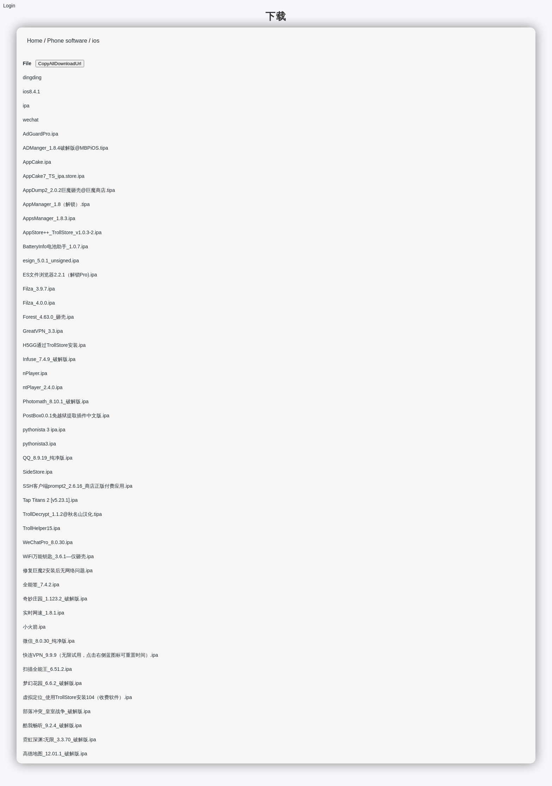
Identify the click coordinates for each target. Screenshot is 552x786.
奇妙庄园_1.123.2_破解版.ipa (55, 598)
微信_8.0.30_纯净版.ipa (49, 641)
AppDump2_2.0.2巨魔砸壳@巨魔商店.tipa (69, 190)
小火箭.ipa (34, 627)
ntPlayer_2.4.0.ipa (43, 387)
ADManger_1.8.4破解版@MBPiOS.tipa (65, 148)
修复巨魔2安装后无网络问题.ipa (58, 570)
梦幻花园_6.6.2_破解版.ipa (52, 683)
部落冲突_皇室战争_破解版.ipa (56, 711)
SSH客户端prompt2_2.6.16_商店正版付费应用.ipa (77, 486)
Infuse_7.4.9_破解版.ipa (49, 359)
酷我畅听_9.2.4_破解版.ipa (52, 725)
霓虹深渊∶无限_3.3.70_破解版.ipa (59, 739)
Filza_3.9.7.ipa (39, 289)
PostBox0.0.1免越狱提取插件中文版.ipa (66, 415)
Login (9, 5)
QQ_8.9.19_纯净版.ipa (48, 458)
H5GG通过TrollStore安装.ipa (54, 345)
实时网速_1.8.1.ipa (43, 613)
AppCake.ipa (37, 162)
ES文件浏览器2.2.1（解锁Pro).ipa (60, 274)
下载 (276, 16)
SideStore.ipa (37, 472)
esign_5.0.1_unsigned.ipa (51, 260)
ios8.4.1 (31, 91)
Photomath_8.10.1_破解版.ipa (56, 401)
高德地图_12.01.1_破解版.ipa (55, 753)
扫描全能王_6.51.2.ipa (47, 669)
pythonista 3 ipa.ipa (44, 429)
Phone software (67, 40)
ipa (26, 105)
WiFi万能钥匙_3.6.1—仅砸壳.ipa (58, 556)
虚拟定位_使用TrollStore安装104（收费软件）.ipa (77, 697)
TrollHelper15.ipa (41, 528)
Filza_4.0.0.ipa (39, 303)
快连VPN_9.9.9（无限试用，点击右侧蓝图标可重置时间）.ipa (90, 655)
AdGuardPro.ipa (40, 134)
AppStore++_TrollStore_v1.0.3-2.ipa (62, 232)
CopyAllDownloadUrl (59, 63)
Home (35, 40)
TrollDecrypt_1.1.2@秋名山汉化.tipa (62, 514)
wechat (30, 120)
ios (95, 40)
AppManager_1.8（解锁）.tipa (56, 204)
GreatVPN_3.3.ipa (43, 331)
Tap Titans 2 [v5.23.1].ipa (50, 500)
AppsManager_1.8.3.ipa (49, 218)
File (27, 63)
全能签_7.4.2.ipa (41, 584)
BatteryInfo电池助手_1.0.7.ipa (55, 246)
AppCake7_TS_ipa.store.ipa (53, 176)
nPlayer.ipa (35, 373)
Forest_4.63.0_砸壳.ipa (48, 317)
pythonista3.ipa (39, 444)
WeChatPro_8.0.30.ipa (48, 542)
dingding (32, 77)
